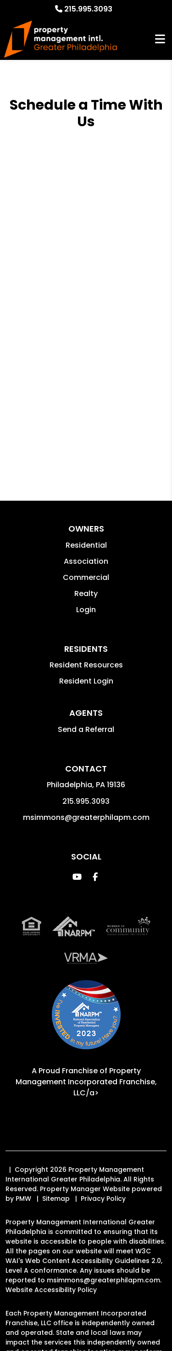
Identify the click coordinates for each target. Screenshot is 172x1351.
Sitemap (56, 1198)
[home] (60, 39)
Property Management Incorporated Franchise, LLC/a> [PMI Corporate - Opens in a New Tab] (86, 1081)
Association (86, 561)
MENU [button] (160, 39)
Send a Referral (86, 729)
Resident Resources (86, 665)
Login (86, 609)
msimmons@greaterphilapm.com (86, 817)
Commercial (86, 577)
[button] (77, 877)
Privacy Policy (103, 1198)
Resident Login (86, 681)
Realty (86, 593)
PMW (23, 1198)
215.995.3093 (88, 9)
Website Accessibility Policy (51, 1289)
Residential (86, 545)
